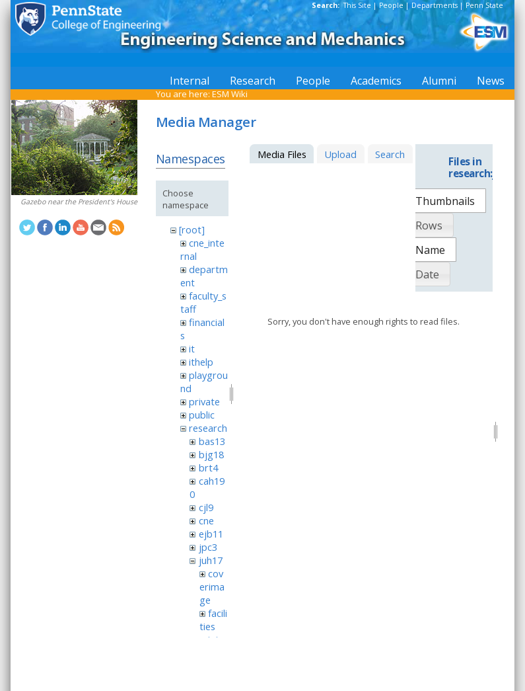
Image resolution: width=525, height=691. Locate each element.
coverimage (212, 586)
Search (390, 154)
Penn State (484, 5)
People (391, 5)
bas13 (212, 441)
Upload (340, 154)
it (192, 348)
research (208, 427)
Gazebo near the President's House (78, 201)
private (204, 401)
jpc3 (208, 546)
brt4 (208, 467)
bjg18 (211, 454)
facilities (213, 619)
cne (206, 520)
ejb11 (211, 533)
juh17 (211, 560)
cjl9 (206, 507)
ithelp (201, 361)
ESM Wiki (230, 94)
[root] (192, 229)
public (202, 414)
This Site (357, 5)
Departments (434, 5)
